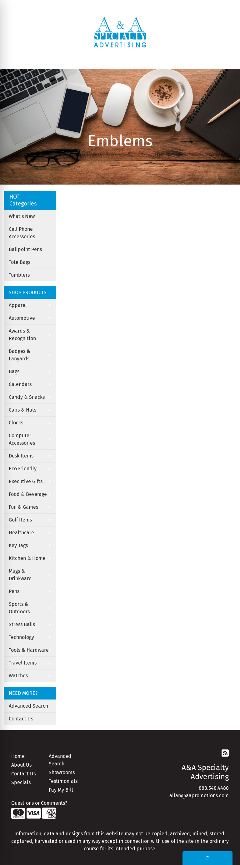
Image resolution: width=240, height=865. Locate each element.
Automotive (22, 318)
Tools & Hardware (29, 650)
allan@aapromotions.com (199, 795)
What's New (22, 216)
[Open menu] (227, 60)
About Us (21, 765)
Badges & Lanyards (19, 355)
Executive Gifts (25, 481)
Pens (14, 591)
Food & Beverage (28, 494)
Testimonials (63, 781)
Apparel (18, 305)
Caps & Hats (22, 410)
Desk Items (21, 456)
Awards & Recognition (22, 334)
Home (18, 756)
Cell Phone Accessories (22, 233)
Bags (14, 371)
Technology (21, 637)
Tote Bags (19, 262)
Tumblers (19, 275)
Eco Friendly (23, 469)
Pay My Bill (61, 790)
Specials (21, 782)
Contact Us (21, 719)
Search (140, 7)
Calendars (20, 384)
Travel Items (23, 663)
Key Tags (18, 545)
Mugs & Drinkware (20, 574)
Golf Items (20, 520)
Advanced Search (28, 706)
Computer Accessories (22, 439)
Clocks (16, 423)
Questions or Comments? (39, 803)
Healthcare (21, 533)
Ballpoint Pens (25, 249)
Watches (18, 676)
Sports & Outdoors (19, 608)
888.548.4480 (214, 788)
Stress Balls (22, 624)
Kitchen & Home (27, 558)
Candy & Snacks (27, 397)
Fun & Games (23, 507)
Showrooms (62, 772)
